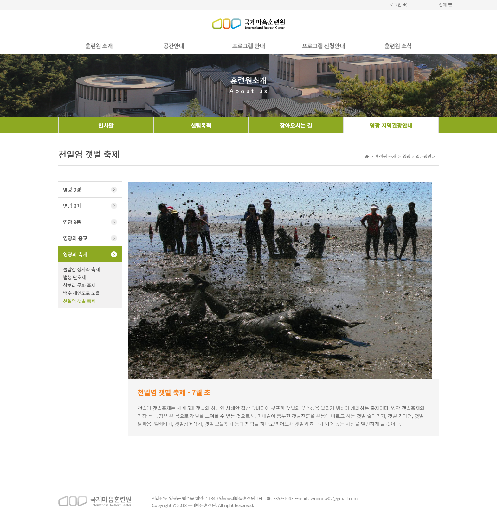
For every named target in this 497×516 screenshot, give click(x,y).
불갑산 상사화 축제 (81, 269)
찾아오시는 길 (296, 125)
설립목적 (201, 125)
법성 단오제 (74, 277)
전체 (440, 5)
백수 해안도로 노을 (81, 293)
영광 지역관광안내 (391, 125)
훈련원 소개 (99, 46)
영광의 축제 (75, 254)
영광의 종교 (75, 238)
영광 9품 (72, 222)
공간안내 (173, 46)
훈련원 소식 (398, 46)
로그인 (398, 5)
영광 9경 (72, 189)
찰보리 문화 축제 (79, 285)
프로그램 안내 (248, 46)
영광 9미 (72, 206)
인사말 (106, 125)
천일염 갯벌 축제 (79, 301)
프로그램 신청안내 (323, 46)
